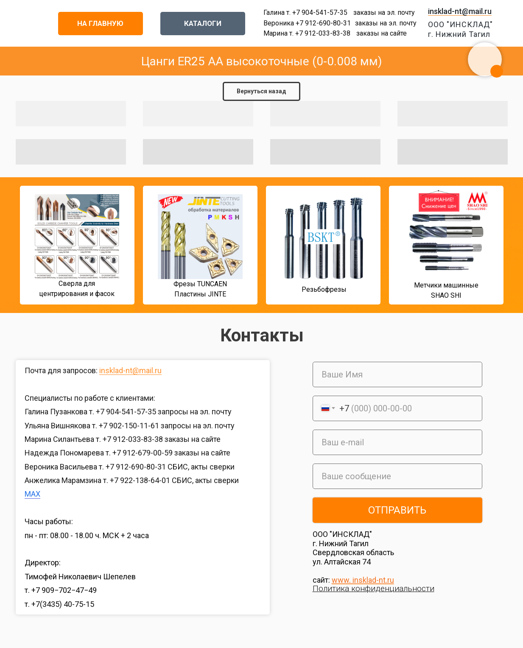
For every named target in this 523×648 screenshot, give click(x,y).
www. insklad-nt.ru (363, 579)
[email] (397, 442)
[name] (397, 374)
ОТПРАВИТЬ (397, 510)
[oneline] (397, 476)
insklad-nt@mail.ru (460, 11)
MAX (32, 493)
